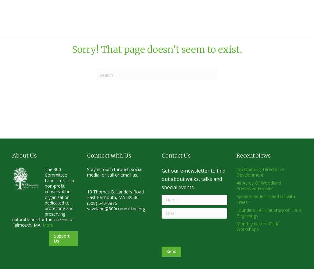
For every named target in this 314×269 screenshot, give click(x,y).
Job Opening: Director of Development (260, 172)
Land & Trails (184, 11)
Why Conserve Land (133, 11)
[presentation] (208, 234)
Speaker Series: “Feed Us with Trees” (265, 199)
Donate (83, 28)
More (48, 225)
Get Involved (277, 11)
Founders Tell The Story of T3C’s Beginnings (268, 213)
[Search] (157, 75)
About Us (86, 11)
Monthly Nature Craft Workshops (257, 226)
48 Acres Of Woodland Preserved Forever (258, 185)
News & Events (231, 11)
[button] (63, 239)
